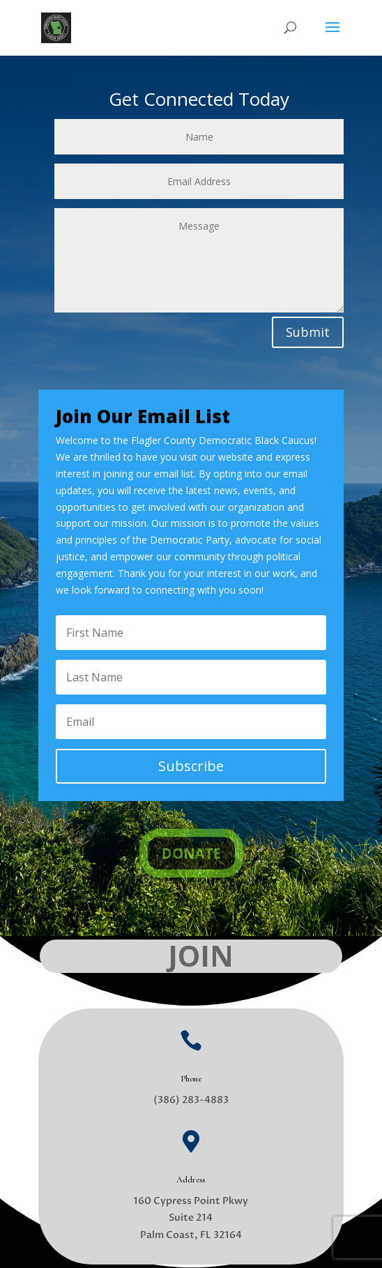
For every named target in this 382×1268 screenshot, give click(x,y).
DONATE (191, 853)
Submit (308, 332)
